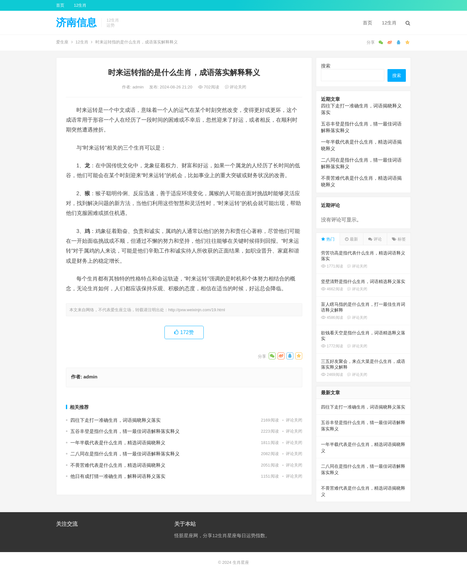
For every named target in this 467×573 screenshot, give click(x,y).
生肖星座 (241, 562)
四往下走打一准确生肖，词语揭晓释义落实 (115, 420)
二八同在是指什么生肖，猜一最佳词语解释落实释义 (125, 453)
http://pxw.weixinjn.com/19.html (196, 309)
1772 (332, 346)
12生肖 (80, 5)
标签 (399, 239)
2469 (332, 374)
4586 (332, 317)
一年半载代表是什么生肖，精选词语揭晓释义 (117, 442)
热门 (328, 239)
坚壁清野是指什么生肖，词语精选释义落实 (363, 281)
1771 (332, 266)
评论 (375, 239)
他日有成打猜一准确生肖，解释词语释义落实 (117, 476)
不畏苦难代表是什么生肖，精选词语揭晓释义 (117, 465)
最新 (351, 239)
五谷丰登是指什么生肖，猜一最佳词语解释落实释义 (125, 431)
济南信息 (76, 22)
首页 (60, 5)
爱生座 (62, 42)
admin (138, 87)
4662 (332, 289)
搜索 (325, 65)
